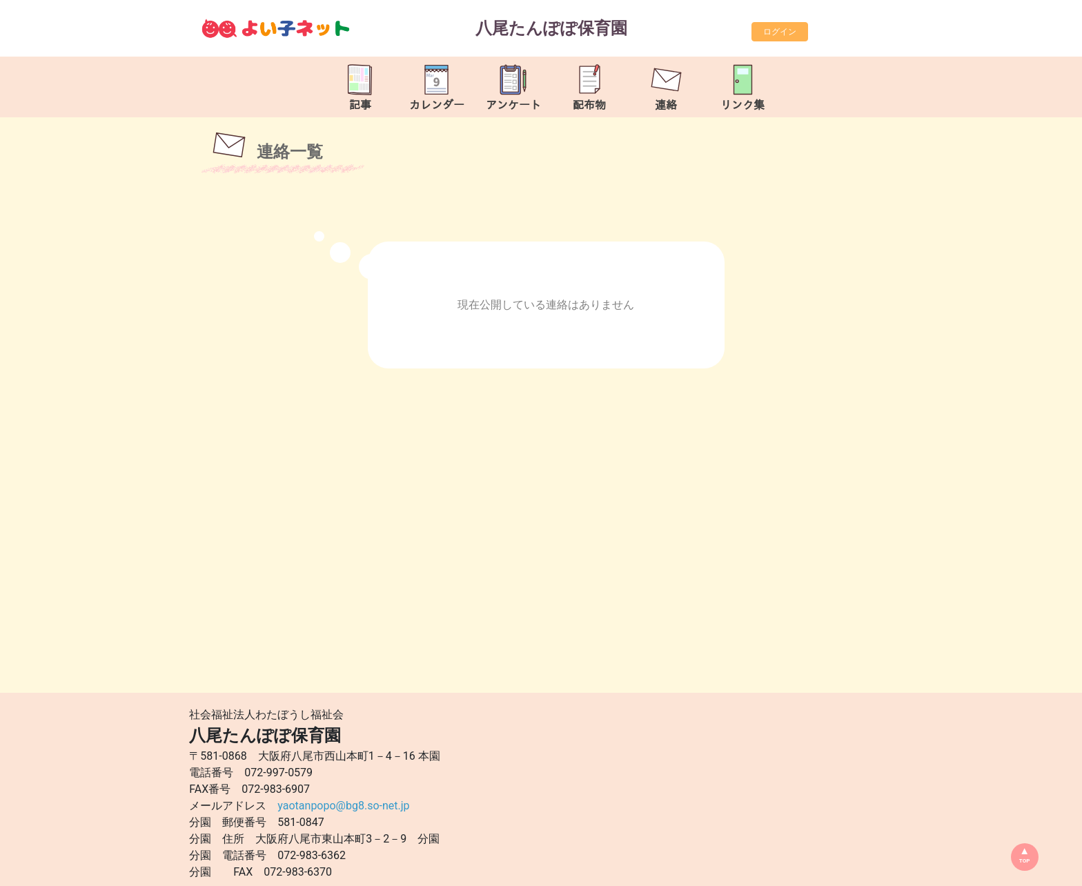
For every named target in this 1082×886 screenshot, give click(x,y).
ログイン (779, 32)
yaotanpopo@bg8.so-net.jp (343, 805)
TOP (1024, 861)
